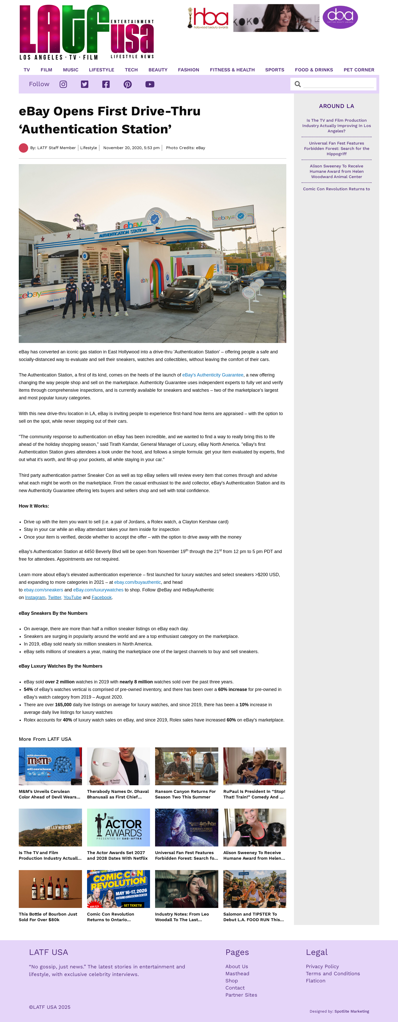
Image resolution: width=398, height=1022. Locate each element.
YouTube (72, 597)
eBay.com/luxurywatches (98, 589)
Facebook (102, 597)
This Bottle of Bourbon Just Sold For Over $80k (48, 916)
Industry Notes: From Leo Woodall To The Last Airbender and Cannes (182, 916)
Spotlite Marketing (352, 1011)
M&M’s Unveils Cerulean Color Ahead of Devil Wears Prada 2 (47, 794)
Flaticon (315, 981)
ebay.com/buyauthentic (137, 582)
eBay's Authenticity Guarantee (212, 375)
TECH (131, 69)
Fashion (188, 69)
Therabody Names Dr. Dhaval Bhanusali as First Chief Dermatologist (118, 794)
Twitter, (55, 597)
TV (27, 69)
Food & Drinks (314, 69)
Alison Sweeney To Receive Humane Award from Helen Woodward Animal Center (252, 855)
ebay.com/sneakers (43, 589)
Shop (231, 981)
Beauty (158, 69)
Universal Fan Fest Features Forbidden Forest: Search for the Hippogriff (185, 855)
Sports (274, 69)
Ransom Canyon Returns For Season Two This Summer (185, 794)
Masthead (237, 973)
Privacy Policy (322, 966)
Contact (235, 988)
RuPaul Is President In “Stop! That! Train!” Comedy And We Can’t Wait (254, 794)
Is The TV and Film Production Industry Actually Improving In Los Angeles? (49, 855)
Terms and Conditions (333, 973)
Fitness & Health (232, 69)
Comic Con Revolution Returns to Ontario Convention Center (110, 916)
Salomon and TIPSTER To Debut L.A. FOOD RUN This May (251, 916)
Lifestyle (101, 69)
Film (46, 69)
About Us (236, 966)
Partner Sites (241, 995)
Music (70, 69)
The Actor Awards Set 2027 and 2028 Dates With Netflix (117, 855)
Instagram (35, 597)
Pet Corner (359, 69)
